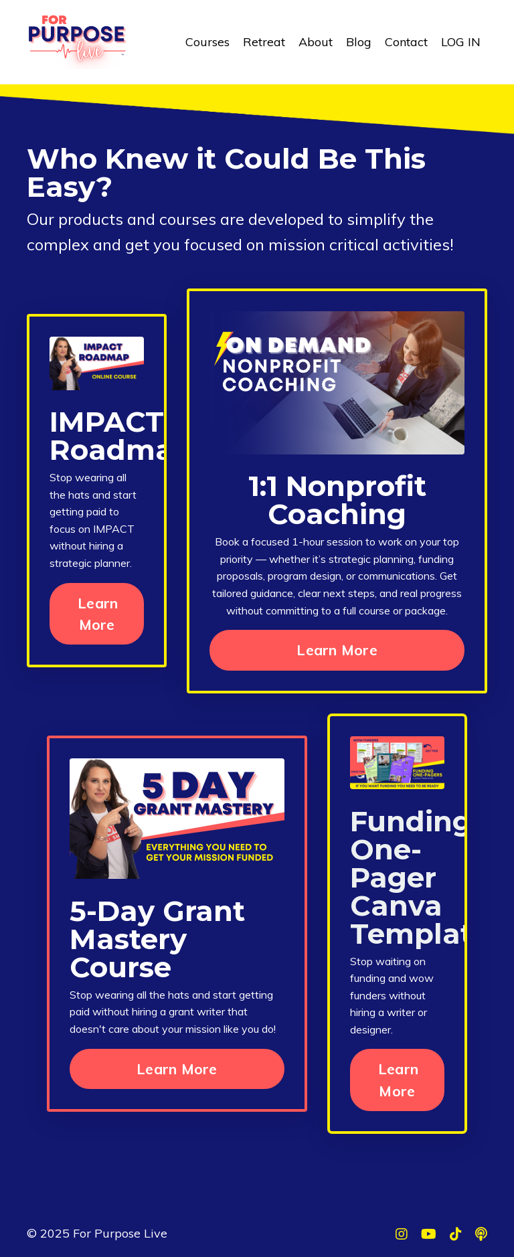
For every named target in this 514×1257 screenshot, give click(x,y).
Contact (406, 42)
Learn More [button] (98, 613)
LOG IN (461, 42)
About (315, 42)
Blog (358, 42)
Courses (207, 42)
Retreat (264, 42)
